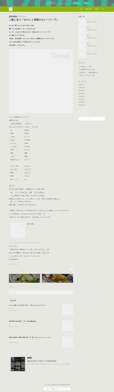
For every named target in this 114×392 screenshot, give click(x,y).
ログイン (87, 3)
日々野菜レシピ (12, 16)
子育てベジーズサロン (86, 75)
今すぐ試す (77, 3)
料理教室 (97, 9)
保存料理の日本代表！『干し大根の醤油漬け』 (23, 321)
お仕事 (82, 72)
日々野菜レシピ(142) (14, 264)
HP (103, 9)
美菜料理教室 (93, 72)
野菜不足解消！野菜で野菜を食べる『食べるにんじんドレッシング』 (30, 337)
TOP (81, 9)
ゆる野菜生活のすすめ (86, 69)
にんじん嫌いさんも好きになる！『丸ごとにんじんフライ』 (27, 305)
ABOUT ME (88, 9)
